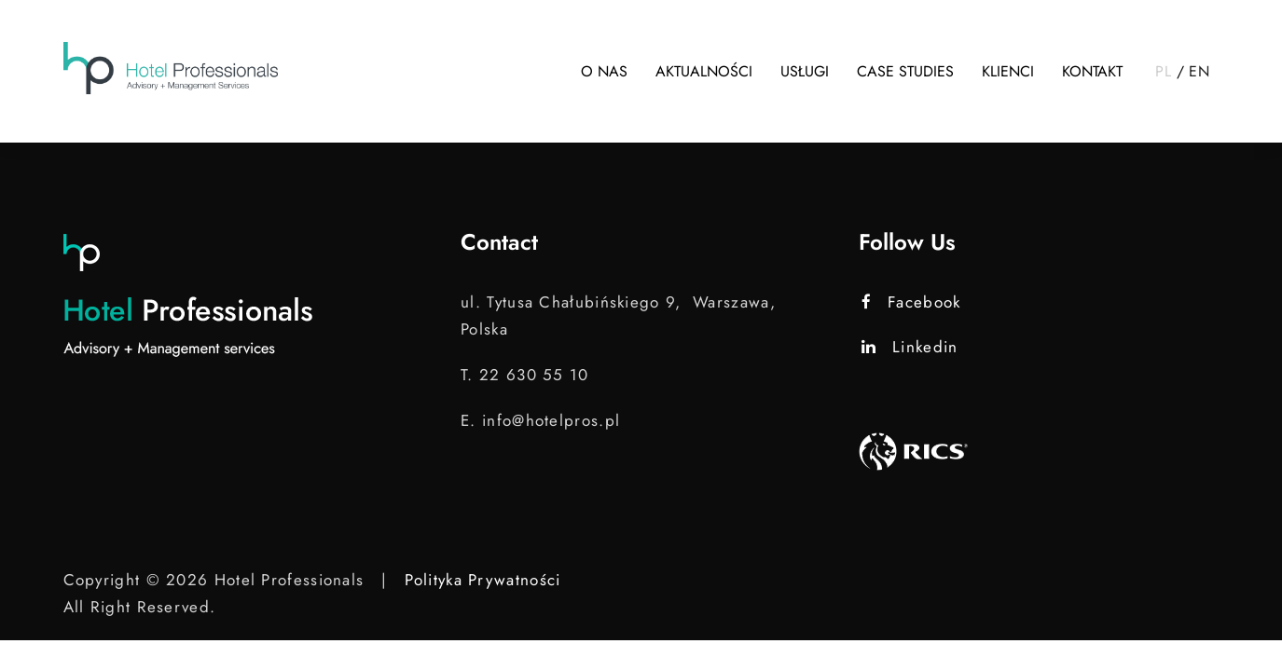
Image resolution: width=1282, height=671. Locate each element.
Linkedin (910, 347)
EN (1199, 71)
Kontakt (1092, 71)
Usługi (804, 71)
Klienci (1008, 71)
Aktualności (703, 71)
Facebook (911, 302)
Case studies (905, 71)
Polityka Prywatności (482, 579)
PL (1163, 71)
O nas (604, 71)
